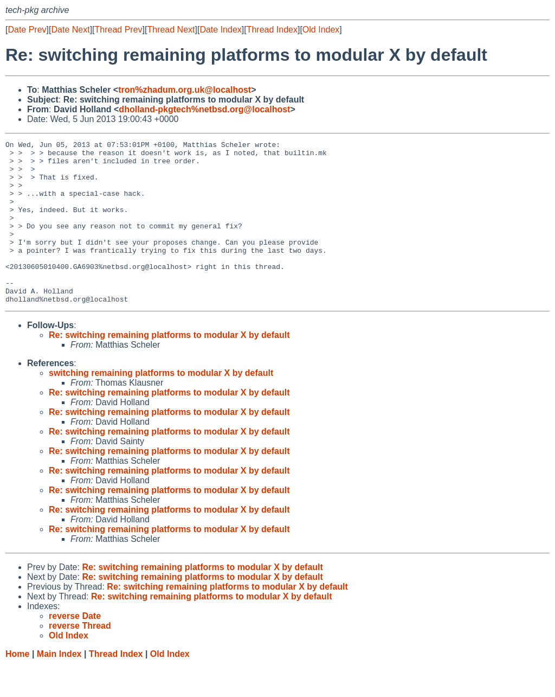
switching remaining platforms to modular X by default (161, 405)
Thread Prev (119, 29)
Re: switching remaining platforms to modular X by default (169, 367)
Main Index (59, 686)
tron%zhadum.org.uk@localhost (184, 89)
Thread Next (171, 29)
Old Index (320, 29)
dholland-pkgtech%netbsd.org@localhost (204, 109)
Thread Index (272, 29)
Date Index (220, 29)
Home (17, 686)
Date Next (70, 29)
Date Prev (27, 29)
